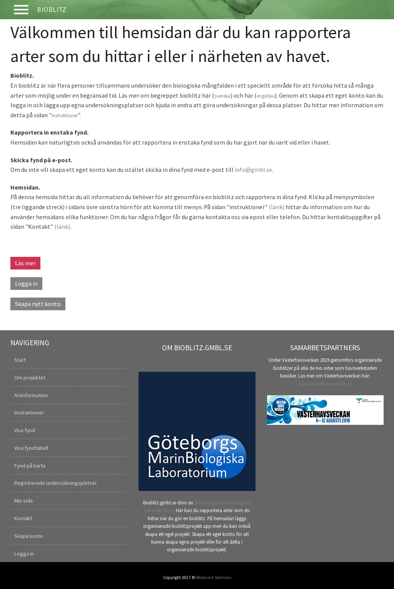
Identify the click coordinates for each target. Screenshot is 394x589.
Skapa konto (28, 535)
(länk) (276, 207)
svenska (222, 96)
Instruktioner (65, 115)
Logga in (26, 283)
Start (20, 359)
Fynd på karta (29, 465)
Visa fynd (24, 430)
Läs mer (25, 263)
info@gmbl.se (253, 169)
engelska (266, 96)
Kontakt (23, 518)
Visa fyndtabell (31, 447)
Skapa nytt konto (38, 304)
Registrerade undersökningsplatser (55, 482)
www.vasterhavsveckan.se (325, 384)
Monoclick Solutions (213, 577)
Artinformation (31, 395)
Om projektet (29, 377)
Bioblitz (52, 9)
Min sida (23, 500)
